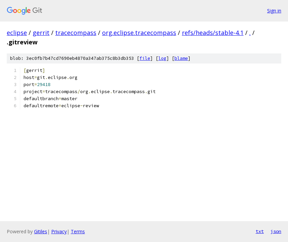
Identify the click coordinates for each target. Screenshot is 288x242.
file (144, 58)
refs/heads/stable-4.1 (213, 33)
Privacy (59, 231)
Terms (78, 231)
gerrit (41, 33)
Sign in (274, 10)
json (275, 231)
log (162, 58)
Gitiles (40, 231)
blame (181, 58)
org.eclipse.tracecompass (139, 33)
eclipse (17, 33)
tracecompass (75, 33)
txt (260, 231)
